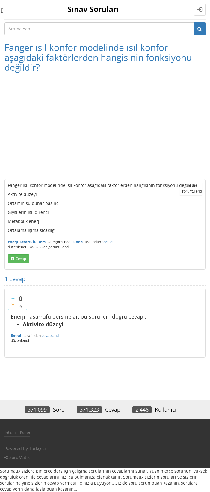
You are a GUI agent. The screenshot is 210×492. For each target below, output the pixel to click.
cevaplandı (51, 335)
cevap (21, 258)
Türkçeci (37, 448)
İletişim (10, 432)
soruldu (108, 241)
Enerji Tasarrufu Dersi (27, 241)
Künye (25, 432)
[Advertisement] (105, 128)
